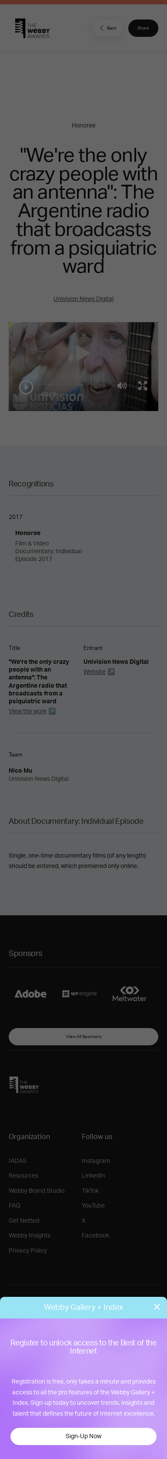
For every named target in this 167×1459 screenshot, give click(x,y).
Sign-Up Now (83, 1436)
